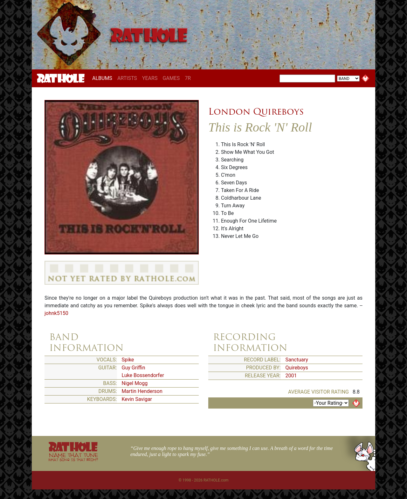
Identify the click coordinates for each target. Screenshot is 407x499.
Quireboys (297, 368)
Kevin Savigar (137, 399)
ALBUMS (103, 78)
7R (188, 78)
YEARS (150, 78)
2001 (291, 376)
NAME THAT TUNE (73, 456)
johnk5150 (56, 313)
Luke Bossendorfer (143, 375)
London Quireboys (256, 111)
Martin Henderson (142, 391)
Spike (128, 360)
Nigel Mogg (135, 383)
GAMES (171, 78)
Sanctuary (297, 360)
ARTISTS (127, 78)
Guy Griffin (133, 368)
